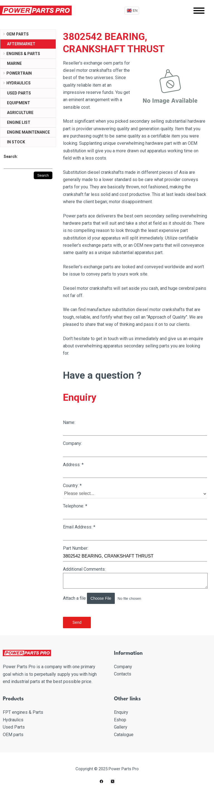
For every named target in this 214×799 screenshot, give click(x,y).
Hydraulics (18, 83)
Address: (135, 470)
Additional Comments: (135, 577)
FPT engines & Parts (23, 712)
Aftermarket (21, 44)
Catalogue (123, 734)
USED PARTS (19, 93)
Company (123, 666)
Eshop (120, 719)
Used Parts (14, 727)
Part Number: (135, 553)
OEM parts (17, 34)
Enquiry (121, 712)
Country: (135, 490)
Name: (135, 428)
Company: (135, 449)
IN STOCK (16, 142)
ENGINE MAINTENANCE (28, 132)
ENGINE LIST (18, 122)
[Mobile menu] (199, 10)
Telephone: (135, 511)
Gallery (120, 727)
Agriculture (20, 112)
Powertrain (19, 73)
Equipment (18, 103)
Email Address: (135, 532)
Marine (14, 63)
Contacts (122, 674)
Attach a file (110, 598)
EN (135, 11)
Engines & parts (23, 53)
